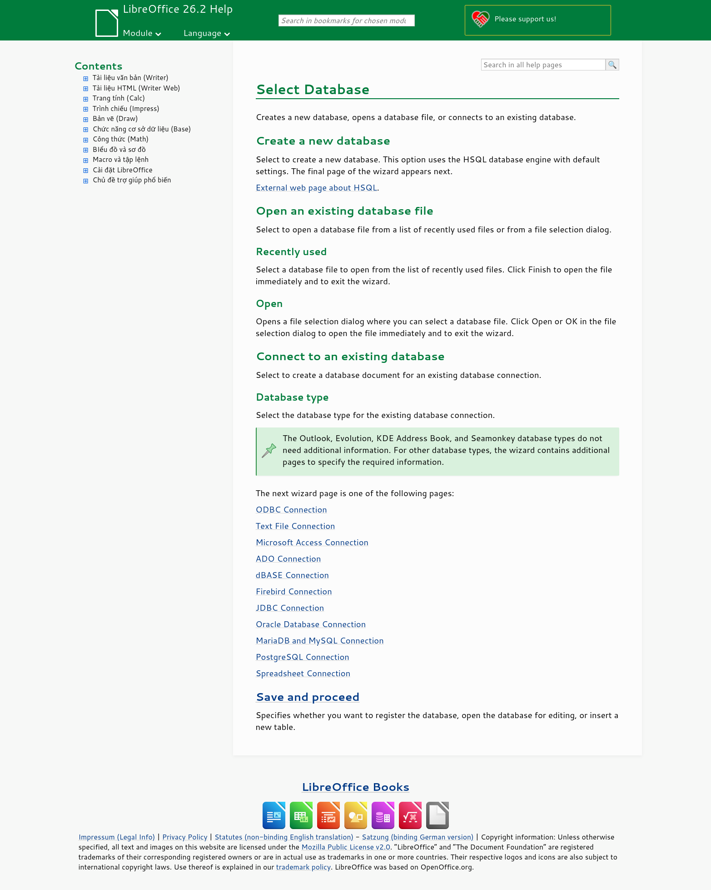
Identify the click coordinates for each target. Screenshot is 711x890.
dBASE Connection (292, 575)
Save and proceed (308, 696)
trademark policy (303, 867)
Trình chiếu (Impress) (126, 108)
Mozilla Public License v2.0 (345, 847)
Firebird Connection (294, 591)
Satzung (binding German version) (418, 837)
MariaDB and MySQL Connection (320, 640)
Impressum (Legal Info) (117, 837)
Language (202, 32)
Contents (98, 66)
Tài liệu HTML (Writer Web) (136, 88)
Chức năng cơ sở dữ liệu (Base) (142, 129)
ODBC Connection (291, 509)
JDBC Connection (290, 607)
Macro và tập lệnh (121, 159)
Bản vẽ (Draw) (115, 118)
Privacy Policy (185, 837)
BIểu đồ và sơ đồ (119, 149)
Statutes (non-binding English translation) (283, 837)
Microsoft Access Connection (312, 542)
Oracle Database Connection (311, 624)
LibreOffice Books (356, 786)
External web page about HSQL (316, 187)
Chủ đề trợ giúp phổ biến (132, 180)
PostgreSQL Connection (302, 657)
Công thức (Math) (121, 139)
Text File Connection (295, 526)
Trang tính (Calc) (119, 98)
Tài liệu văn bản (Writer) (131, 77)
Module (138, 32)
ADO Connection (288, 558)
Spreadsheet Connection (303, 673)
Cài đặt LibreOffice (123, 170)
